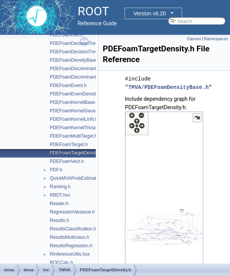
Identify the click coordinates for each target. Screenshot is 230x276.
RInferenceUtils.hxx (70, 254)
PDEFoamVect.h (67, 161)
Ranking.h (60, 186)
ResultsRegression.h (71, 245)
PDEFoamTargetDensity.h (76, 153)
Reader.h (59, 203)
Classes (194, 38)
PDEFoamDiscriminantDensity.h (82, 77)
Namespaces (216, 38)
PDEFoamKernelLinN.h (74, 119)
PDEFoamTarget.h (69, 144)
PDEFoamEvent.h (68, 85)
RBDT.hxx (60, 195)
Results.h (59, 220)
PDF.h (56, 169)
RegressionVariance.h (72, 212)
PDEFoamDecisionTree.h (76, 43)
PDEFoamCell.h (66, 35)
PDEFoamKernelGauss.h (76, 110)
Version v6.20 (149, 13)
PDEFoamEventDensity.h (76, 94)
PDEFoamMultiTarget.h (73, 136)
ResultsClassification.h (73, 229)
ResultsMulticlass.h (69, 237)
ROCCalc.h (61, 262)
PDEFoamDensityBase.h (75, 60)
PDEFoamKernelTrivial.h (75, 127)
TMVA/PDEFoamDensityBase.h (168, 87)
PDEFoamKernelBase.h (74, 102)
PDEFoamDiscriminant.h (75, 68)
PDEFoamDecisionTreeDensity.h (83, 51)
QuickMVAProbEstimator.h (77, 178)
